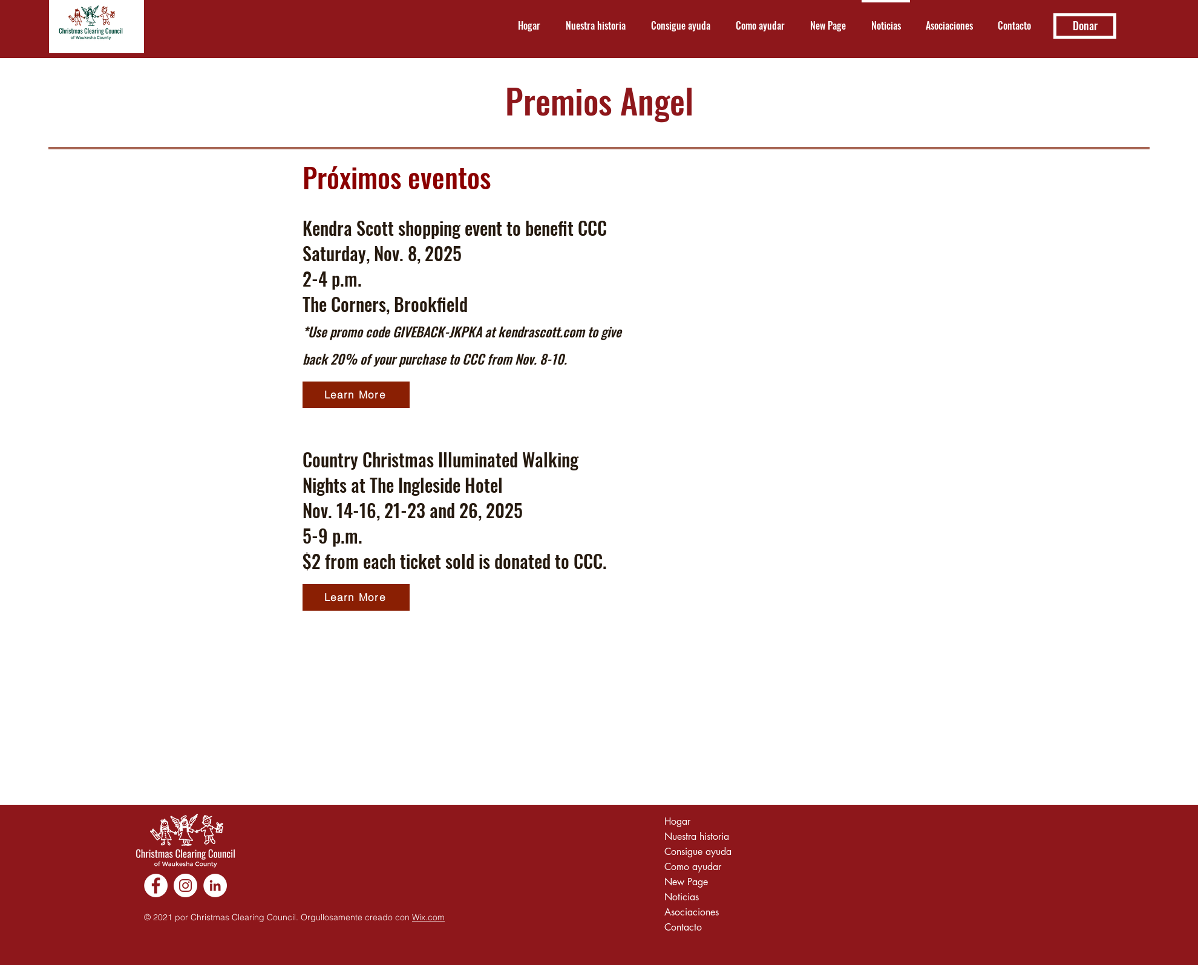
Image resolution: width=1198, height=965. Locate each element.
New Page (686, 882)
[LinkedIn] (215, 885)
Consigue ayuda (698, 851)
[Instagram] (185, 885)
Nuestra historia (696, 836)
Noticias (681, 897)
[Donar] (1084, 26)
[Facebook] (156, 885)
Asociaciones (691, 912)
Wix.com (428, 917)
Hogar (677, 821)
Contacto (683, 927)
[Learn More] (356, 395)
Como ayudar (692, 866)
